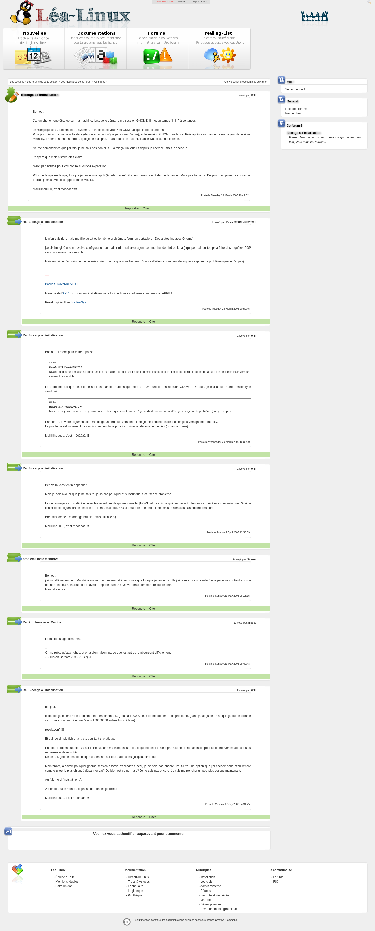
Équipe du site (65, 877)
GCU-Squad (193, 1)
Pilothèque (135, 895)
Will (253, 95)
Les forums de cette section (42, 81)
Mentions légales (66, 881)
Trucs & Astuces (139, 881)
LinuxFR (181, 1)
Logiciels (206, 881)
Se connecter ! (295, 89)
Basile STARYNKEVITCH (241, 222)
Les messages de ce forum (76, 81)
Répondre (132, 208)
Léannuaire (135, 886)
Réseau (205, 891)
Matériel (205, 900)
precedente (246, 81)
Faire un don (63, 886)
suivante (262, 81)
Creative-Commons (226, 920)
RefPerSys (78, 302)
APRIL (67, 293)
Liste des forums (296, 109)
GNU (204, 1)
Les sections (17, 81)
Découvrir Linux (138, 877)
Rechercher (293, 113)
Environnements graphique (218, 909)
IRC (275, 881)
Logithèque (135, 891)
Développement (211, 904)
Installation (207, 877)
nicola (252, 622)
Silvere (251, 559)
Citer (146, 208)
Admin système (210, 886)
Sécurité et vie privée (214, 895)
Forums (278, 877)
